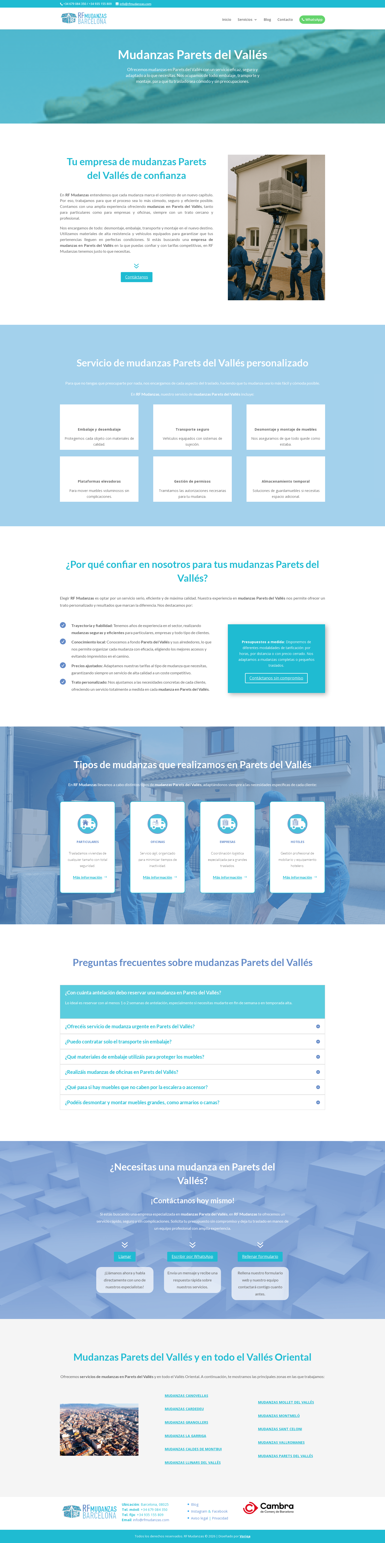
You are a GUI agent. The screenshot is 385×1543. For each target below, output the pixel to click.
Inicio (226, 20)
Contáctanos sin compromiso (276, 678)
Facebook (220, 1511)
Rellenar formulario (260, 1256)
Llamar (124, 1256)
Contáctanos (136, 277)
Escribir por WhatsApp (192, 1256)
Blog (267, 20)
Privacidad (220, 1518)
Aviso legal (199, 1518)
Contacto (285, 20)
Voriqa (245, 1536)
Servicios (245, 20)
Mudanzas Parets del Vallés (285, 1456)
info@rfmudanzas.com (151, 1520)
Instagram (199, 1511)
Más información (87, 877)
